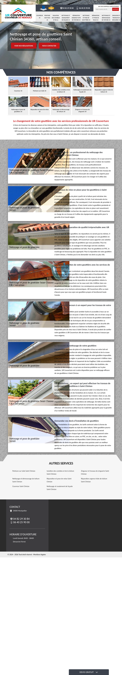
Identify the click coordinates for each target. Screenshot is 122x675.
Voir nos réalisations (23, 46)
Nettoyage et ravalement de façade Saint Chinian (60, 487)
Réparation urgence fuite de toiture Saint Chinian (94, 480)
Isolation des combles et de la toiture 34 (56, 19)
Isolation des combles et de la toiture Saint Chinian (60, 472)
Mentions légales (39, 554)
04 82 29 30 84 (67, 8)
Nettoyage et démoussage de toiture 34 (106, 18)
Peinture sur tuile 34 (47, 18)
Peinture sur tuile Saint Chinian (23, 471)
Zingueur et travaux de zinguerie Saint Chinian (95, 472)
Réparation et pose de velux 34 (95, 18)
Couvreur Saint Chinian (20, 486)
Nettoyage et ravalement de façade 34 (66, 18)
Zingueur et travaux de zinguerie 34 (116, 18)
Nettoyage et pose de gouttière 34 (86, 18)
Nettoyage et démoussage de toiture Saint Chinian (26, 480)
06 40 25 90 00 (83, 8)
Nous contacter (49, 46)
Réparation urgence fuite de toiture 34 (76, 18)
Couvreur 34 (39, 17)
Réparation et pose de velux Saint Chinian (59, 480)
